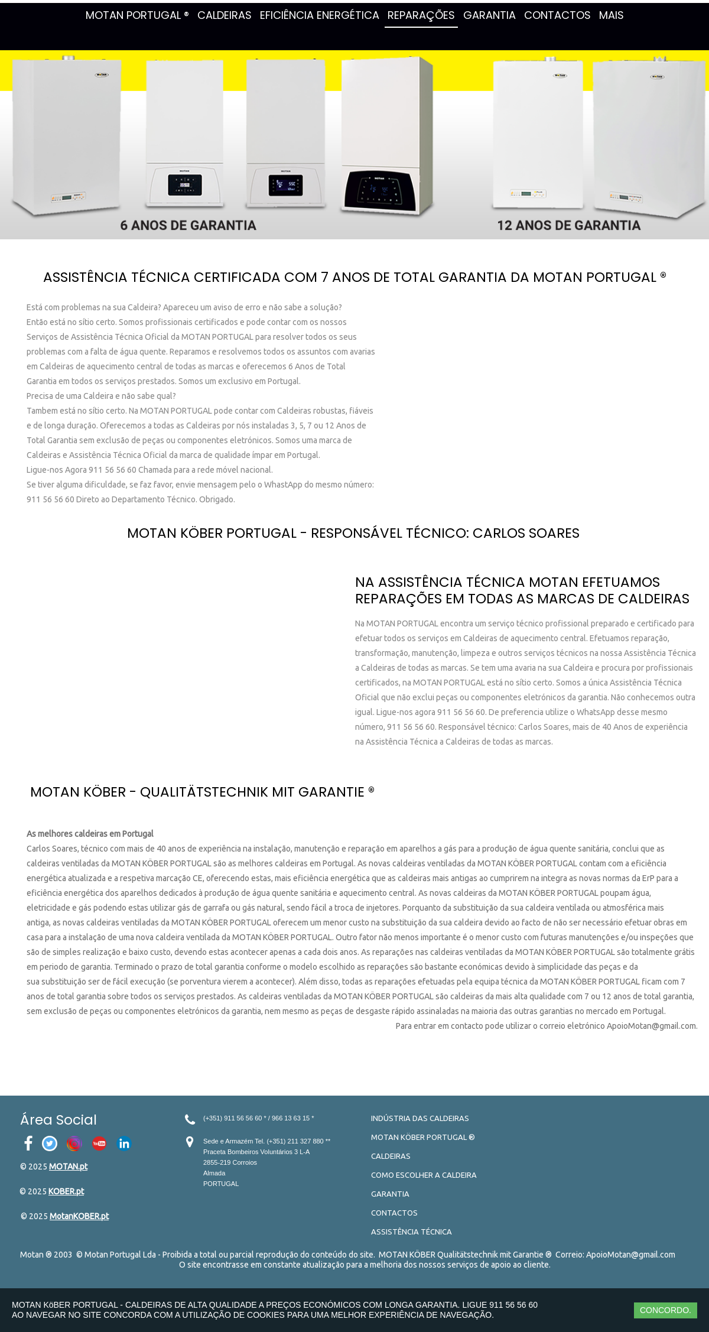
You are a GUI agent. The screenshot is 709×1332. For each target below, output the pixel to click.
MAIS (611, 15)
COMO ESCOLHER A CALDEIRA (424, 1175)
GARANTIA (489, 15)
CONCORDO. (665, 1310)
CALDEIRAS (224, 15)
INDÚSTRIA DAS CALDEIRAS (420, 1118)
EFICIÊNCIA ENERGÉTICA (319, 15)
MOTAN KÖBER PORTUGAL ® (423, 1137)
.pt (82, 1166)
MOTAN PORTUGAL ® (137, 15)
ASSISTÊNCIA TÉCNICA (411, 1231)
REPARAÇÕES (421, 15)
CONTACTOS (557, 15)
